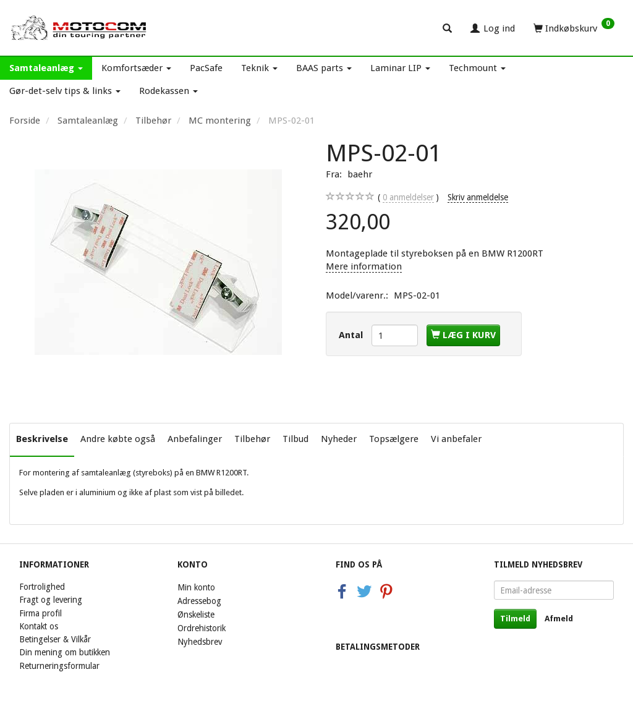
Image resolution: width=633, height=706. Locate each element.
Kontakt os (38, 626)
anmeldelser (408, 197)
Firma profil (40, 613)
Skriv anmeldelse (478, 197)
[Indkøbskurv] (574, 28)
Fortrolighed (42, 587)
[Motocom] (79, 28)
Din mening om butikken (64, 652)
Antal (352, 335)
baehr (359, 174)
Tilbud (295, 438)
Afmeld (559, 618)
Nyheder (339, 438)
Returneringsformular (59, 666)
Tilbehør (252, 438)
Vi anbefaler (456, 438)
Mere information (364, 266)
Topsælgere (393, 438)
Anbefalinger (195, 438)
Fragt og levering (50, 600)
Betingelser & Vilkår (55, 639)
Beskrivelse (42, 438)
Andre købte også (117, 438)
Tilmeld (515, 618)
